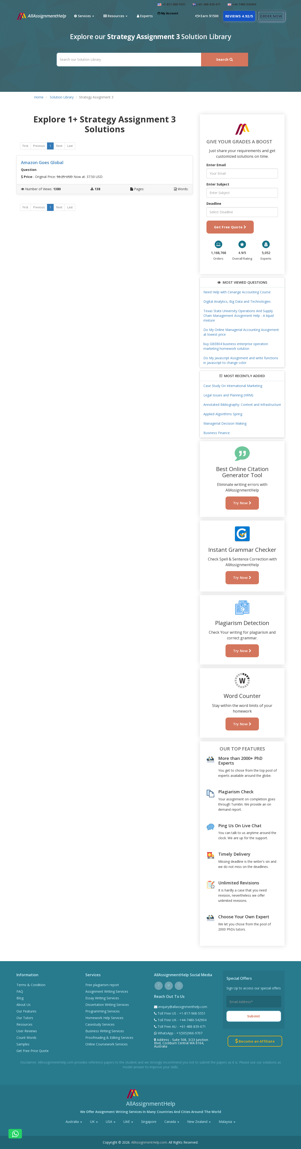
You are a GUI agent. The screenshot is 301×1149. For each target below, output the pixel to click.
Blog (20, 998)
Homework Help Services (104, 1018)
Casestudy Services (100, 1024)
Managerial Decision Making (224, 423)
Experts (145, 16)
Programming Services (102, 1011)
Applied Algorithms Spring (222, 414)
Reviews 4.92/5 (239, 16)
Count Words (26, 1037)
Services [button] (84, 16)
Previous (39, 146)
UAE (128, 1121)
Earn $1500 (206, 16)
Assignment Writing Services (106, 991)
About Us (23, 1004)
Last (70, 146)
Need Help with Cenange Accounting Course (237, 292)
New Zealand (199, 1121)
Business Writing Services (104, 1031)
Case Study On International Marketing (232, 385)
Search (224, 59)
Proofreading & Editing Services (109, 1037)
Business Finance (216, 433)
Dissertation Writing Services (107, 1004)
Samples (22, 1044)
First (25, 146)
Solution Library (62, 97)
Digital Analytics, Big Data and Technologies (237, 301)
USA (110, 1121)
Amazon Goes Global (42, 162)
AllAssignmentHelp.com (149, 1142)
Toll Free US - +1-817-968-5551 (181, 1013)
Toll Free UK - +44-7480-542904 (181, 1020)
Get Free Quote (230, 227)
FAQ (19, 991)
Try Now (242, 502)
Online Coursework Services (106, 1044)
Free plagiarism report (102, 985)
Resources (24, 1024)
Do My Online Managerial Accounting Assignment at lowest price (241, 332)
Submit (253, 1016)
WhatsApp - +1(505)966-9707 (179, 1033)
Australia (74, 1121)
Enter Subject (217, 184)
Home (39, 97)
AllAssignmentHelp (41, 16)
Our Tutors (24, 1018)
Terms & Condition (30, 985)
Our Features (26, 1011)
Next (59, 146)
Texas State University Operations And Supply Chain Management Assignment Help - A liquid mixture (238, 316)
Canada (171, 1121)
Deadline (213, 203)
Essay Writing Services (102, 998)
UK (94, 1121)
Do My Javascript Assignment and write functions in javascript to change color (240, 360)
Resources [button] (115, 16)
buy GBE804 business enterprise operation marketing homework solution (235, 346)
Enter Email (216, 165)
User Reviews (26, 1031)
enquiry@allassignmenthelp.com (182, 1006)
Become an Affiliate (255, 1041)
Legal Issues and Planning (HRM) (228, 395)
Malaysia (227, 1121)
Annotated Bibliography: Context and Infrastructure (242, 404)
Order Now (271, 16)
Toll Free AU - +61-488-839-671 (181, 1026)
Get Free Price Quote (32, 1050)
